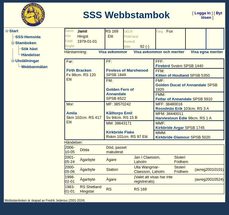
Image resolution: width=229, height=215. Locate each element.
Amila (71, 113)
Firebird (163, 66)
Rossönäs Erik (169, 108)
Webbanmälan (34, 66)
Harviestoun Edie (171, 118)
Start (14, 31)
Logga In (202, 13)
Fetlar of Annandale (174, 99)
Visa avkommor (113, 52)
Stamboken (26, 43)
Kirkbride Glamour (173, 137)
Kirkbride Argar (170, 127)
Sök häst (29, 49)
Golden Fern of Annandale (120, 91)
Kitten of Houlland (172, 75)
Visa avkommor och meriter (159, 52)
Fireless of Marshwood (127, 70)
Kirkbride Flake (120, 132)
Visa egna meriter (207, 52)
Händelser (30, 55)
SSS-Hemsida (28, 37)
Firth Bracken (79, 70)
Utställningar (27, 61)
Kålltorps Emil (119, 113)
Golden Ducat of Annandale (181, 85)
